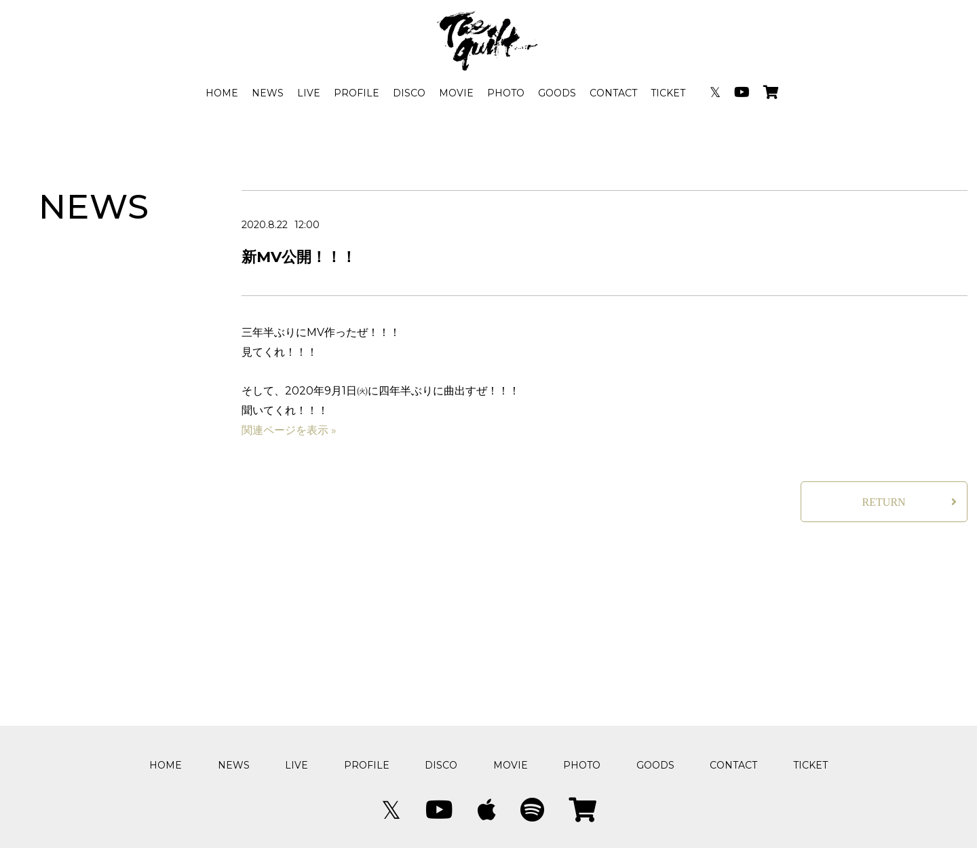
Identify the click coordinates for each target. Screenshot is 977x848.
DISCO (409, 93)
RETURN (884, 502)
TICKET (668, 93)
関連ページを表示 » (289, 430)
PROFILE (356, 93)
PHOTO (505, 93)
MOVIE (456, 93)
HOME (222, 93)
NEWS (268, 93)
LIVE (308, 93)
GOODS (557, 93)
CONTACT (613, 93)
